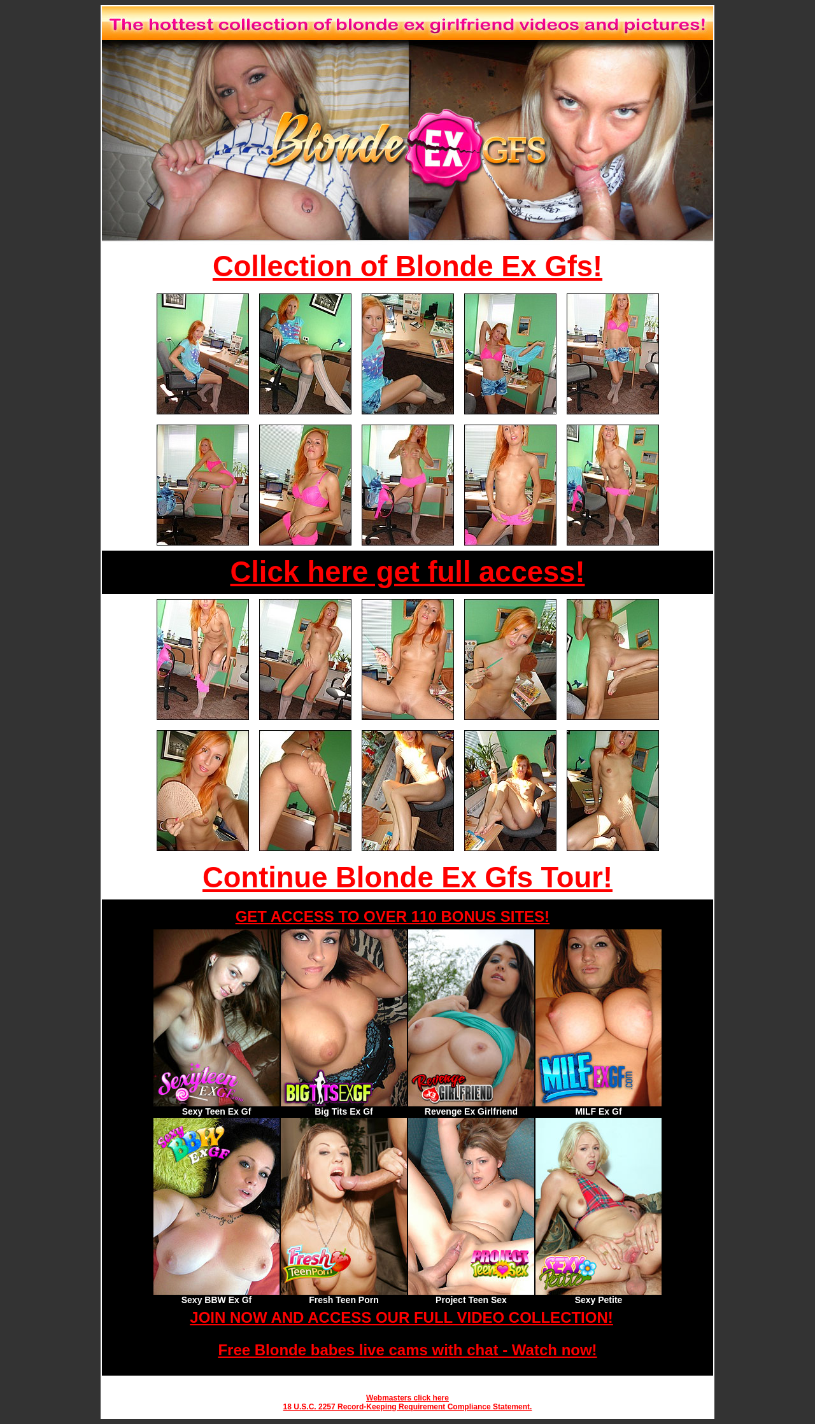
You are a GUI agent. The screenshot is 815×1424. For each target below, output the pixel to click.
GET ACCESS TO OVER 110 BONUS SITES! (392, 916)
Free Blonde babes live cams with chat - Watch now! (407, 1349)
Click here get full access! (407, 572)
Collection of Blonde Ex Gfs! (407, 266)
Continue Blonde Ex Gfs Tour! (407, 877)
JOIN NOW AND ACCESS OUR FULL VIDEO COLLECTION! (401, 1317)
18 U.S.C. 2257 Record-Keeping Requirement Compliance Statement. (407, 1406)
